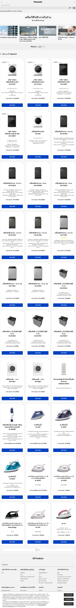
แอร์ (39, 574)
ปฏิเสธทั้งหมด (69, 599)
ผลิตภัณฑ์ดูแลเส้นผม (6, 590)
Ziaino (40, 576)
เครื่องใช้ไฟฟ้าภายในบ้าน (27, 569)
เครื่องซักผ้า (22, 572)
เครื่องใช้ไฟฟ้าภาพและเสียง (9, 569)
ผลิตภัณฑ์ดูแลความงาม (8, 587)
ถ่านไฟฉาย (59, 590)
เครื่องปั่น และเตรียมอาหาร (62, 580)
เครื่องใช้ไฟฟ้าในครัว (63, 569)
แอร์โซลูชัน (42, 569)
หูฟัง (3, 572)
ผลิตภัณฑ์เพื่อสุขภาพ (43, 572)
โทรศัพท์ (22, 580)
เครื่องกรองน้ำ (60, 574)
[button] (23, 59)
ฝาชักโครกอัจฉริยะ (24, 578)
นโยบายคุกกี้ (42, 605)
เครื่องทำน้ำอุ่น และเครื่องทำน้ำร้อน (27, 576)
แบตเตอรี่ (59, 587)
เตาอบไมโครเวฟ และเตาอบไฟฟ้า (64, 576)
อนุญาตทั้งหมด (68, 603)
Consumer (5, 564)
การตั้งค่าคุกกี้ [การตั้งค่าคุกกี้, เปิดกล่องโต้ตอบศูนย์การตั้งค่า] (69, 594)
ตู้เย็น (58, 572)
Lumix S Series (23, 590)
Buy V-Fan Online (42, 580)
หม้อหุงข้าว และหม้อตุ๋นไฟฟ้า (63, 578)
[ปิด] (74, 600)
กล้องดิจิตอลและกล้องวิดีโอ (27, 587)
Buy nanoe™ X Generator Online (45, 582)
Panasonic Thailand (5, 5)
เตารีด (21, 574)
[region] (38, 600)
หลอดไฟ (41, 587)
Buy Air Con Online (43, 578)
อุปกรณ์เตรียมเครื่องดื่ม (62, 582)
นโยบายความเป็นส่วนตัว (7, 606)
